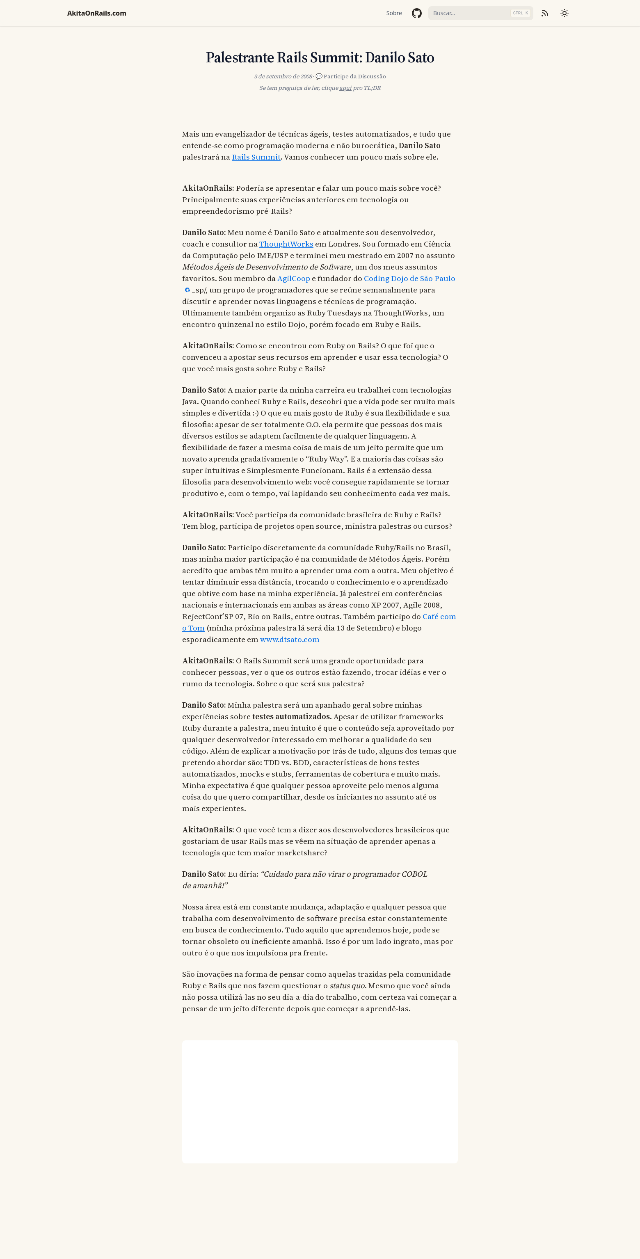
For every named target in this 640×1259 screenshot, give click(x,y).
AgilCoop (293, 278)
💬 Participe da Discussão (350, 76)
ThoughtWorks (286, 243)
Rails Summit (256, 156)
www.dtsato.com (290, 639)
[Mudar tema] (564, 13)
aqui (345, 88)
